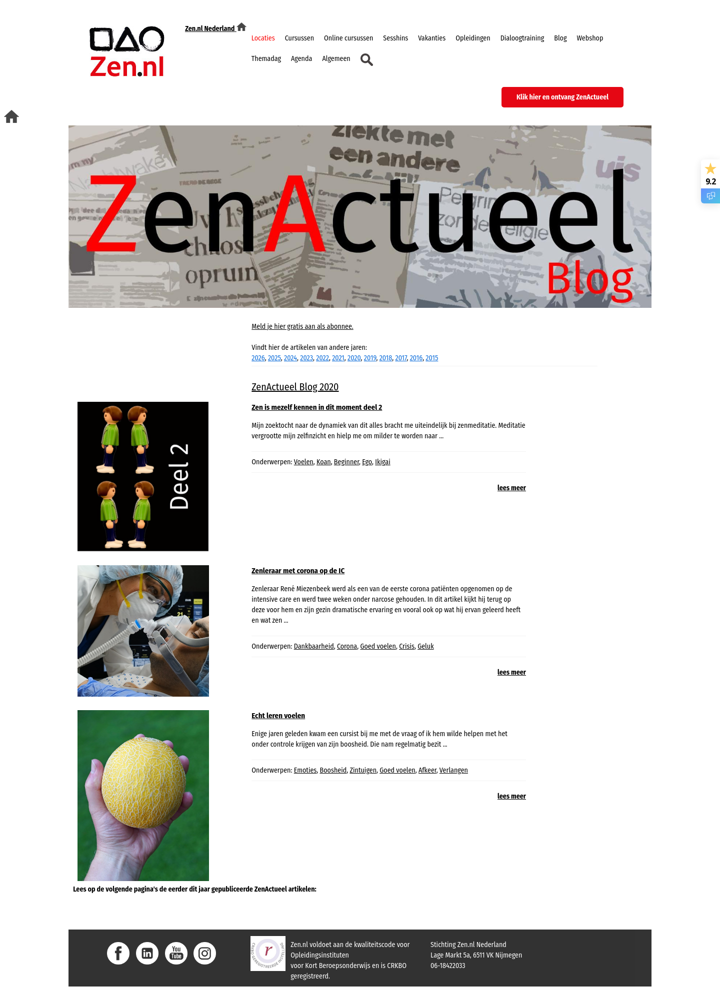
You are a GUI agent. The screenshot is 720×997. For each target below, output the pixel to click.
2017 (400, 358)
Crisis (406, 646)
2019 (370, 358)
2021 (338, 358)
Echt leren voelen (278, 715)
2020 (354, 358)
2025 (274, 358)
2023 (306, 358)
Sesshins (395, 38)
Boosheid (333, 770)
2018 (386, 358)
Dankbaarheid (314, 646)
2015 (432, 358)
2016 (416, 358)
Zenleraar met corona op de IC (298, 570)
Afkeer (427, 770)
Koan (323, 462)
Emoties (305, 770)
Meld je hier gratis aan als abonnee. (302, 326)
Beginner (346, 462)
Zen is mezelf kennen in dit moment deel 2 (317, 407)
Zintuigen (363, 770)
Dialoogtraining (522, 38)
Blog (560, 38)
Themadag (266, 58)
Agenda (301, 58)
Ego (367, 462)
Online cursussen (348, 38)
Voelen (304, 462)
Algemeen (336, 58)
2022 (322, 358)
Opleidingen (473, 38)
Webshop (589, 38)
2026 (258, 358)
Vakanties (432, 38)
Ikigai (382, 462)
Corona (347, 646)
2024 (290, 358)
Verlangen (454, 770)
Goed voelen (378, 646)
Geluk (426, 646)
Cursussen (299, 38)
